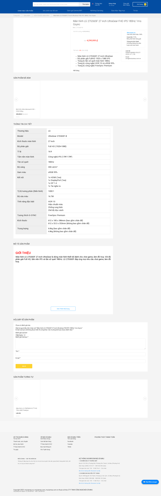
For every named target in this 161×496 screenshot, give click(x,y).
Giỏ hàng (140, 4)
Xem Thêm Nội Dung (63, 309)
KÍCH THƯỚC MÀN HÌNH (41, 15)
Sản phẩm (27, 15)
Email (18, 358)
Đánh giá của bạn (21, 332)
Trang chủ (16, 15)
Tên (17, 351)
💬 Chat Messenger (150, 482)
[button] (50, 10)
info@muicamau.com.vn (133, 58)
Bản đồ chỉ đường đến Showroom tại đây (89, 471)
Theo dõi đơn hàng (125, 4)
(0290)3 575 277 (135, 52)
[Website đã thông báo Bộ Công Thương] (141, 492)
